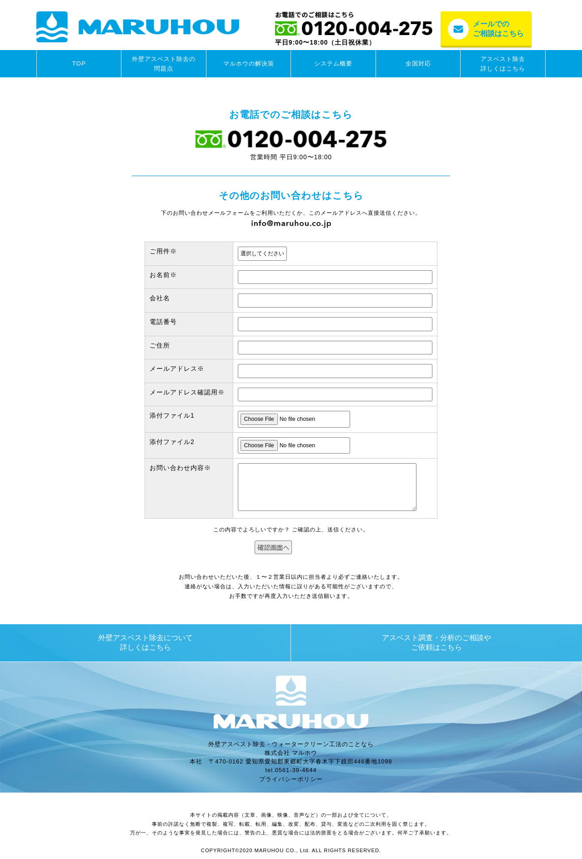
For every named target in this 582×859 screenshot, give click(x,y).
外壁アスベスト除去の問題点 (164, 64)
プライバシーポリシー (291, 779)
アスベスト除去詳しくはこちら (503, 64)
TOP (79, 63)
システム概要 (333, 63)
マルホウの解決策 (248, 63)
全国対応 (418, 63)
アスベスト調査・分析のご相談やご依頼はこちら (436, 642)
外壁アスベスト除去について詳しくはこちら (145, 642)
